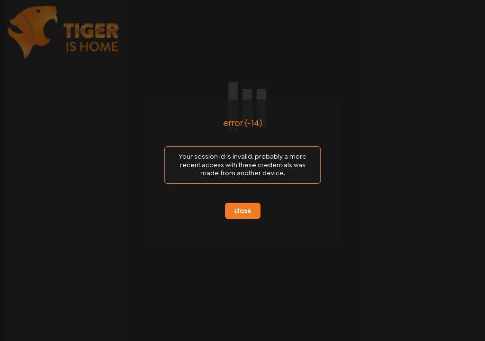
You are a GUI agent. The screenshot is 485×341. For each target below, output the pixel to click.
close (242, 210)
